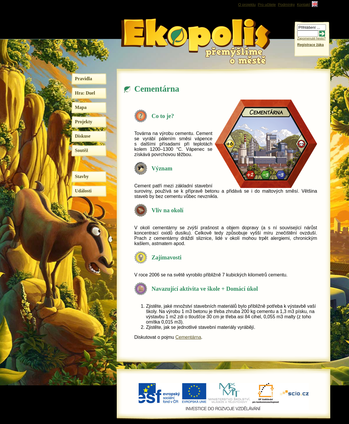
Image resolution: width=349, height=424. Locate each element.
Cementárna (188, 337)
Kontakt (303, 4)
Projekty (83, 121)
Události (83, 190)
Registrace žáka (310, 45)
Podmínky (286, 4)
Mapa (81, 107)
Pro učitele (267, 4)
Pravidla (83, 78)
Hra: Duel (85, 92)
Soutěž (81, 150)
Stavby (82, 176)
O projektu (247, 4)
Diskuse (82, 136)
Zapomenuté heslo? (311, 38)
